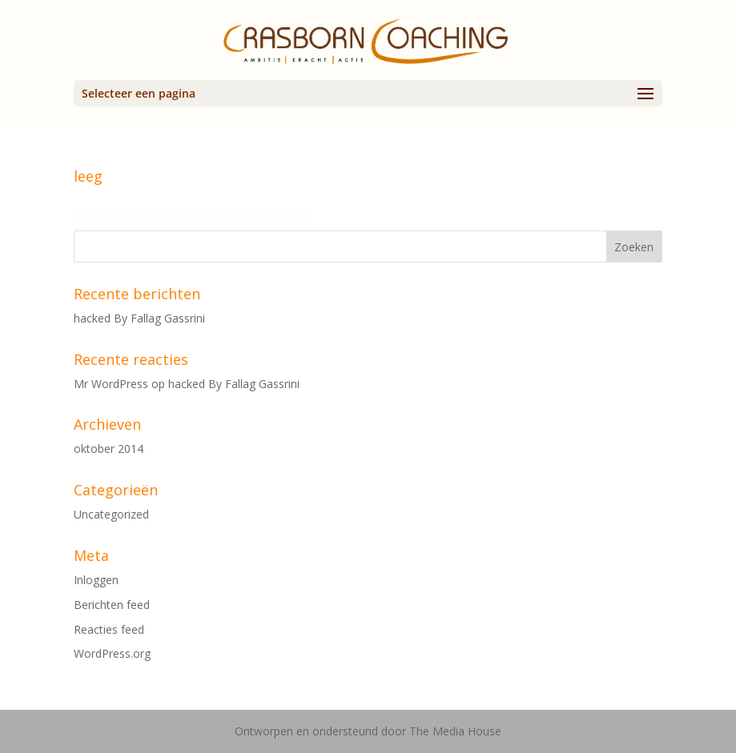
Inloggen (96, 579)
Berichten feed (112, 604)
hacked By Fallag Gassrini (139, 318)
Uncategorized (111, 514)
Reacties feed (109, 629)
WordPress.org (112, 653)
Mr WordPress (111, 383)
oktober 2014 (108, 448)
